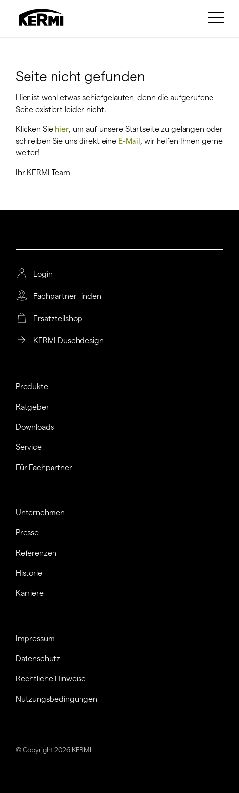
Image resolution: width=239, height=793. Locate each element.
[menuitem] (217, 17)
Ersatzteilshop (57, 319)
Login (43, 274)
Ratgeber (32, 407)
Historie (29, 573)
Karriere (30, 593)
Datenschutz (38, 659)
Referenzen (36, 553)
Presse (27, 533)
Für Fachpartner (44, 467)
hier (62, 129)
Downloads (35, 427)
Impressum (35, 639)
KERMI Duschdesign (68, 341)
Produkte (32, 387)
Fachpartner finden (67, 296)
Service (29, 447)
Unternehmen (40, 513)
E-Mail (129, 141)
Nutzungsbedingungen (56, 699)
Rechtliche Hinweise (51, 679)
